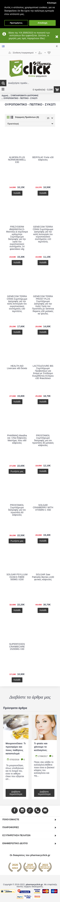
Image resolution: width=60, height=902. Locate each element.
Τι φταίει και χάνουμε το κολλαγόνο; (41, 746)
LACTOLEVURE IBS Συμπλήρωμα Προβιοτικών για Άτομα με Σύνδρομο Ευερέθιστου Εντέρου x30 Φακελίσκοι (43, 372)
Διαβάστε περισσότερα (15, 792)
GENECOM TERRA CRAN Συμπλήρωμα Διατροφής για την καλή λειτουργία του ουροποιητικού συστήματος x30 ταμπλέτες (17, 303)
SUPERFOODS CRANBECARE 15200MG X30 (17, 646)
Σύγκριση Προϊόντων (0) (27, 117)
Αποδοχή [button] (42, 23)
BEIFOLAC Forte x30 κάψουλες (43, 158)
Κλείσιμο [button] (51, 3)
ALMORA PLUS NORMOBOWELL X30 (17, 160)
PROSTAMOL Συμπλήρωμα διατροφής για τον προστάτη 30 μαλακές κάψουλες (43, 440)
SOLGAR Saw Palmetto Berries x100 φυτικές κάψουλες (43, 577)
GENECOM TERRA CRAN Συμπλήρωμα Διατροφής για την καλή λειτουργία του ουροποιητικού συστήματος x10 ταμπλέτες (43, 234)
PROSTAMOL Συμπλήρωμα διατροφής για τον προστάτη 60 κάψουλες (17, 510)
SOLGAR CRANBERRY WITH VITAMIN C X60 (43, 507)
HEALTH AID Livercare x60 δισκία (17, 367)
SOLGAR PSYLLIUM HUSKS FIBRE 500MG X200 (17, 577)
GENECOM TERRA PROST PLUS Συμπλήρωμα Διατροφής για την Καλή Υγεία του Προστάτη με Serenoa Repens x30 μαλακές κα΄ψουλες (43, 305)
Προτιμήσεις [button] (16, 23)
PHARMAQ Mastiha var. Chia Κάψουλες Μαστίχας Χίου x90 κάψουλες (17, 439)
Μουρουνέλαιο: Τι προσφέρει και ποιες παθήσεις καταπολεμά (16, 748)
